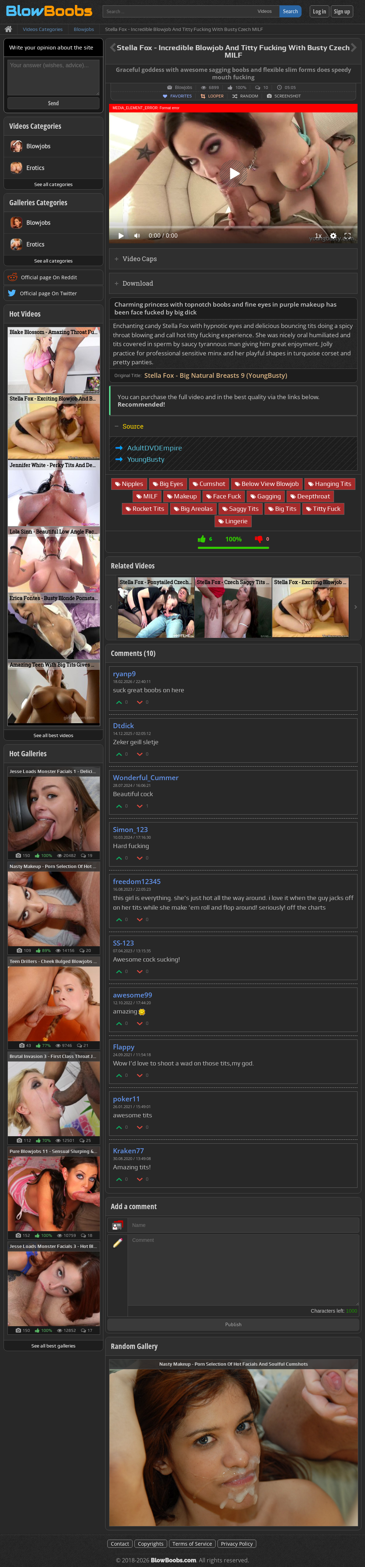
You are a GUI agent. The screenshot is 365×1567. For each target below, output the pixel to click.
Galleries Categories (38, 202)
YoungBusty (145, 459)
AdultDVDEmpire (154, 448)
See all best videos (53, 735)
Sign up (342, 11)
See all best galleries (53, 1346)
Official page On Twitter (48, 293)
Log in (319, 11)
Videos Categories (35, 126)
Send (53, 103)
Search (290, 11)
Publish (233, 1325)
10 (265, 87)
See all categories (53, 184)
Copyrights (151, 1543)
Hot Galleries (28, 753)
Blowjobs (183, 87)
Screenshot (287, 96)
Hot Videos (25, 314)
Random (249, 96)
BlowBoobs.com (173, 1560)
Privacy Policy (237, 1543)
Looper (215, 96)
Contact (120, 1543)
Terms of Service (192, 1543)
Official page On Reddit (49, 277)
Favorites (181, 96)
